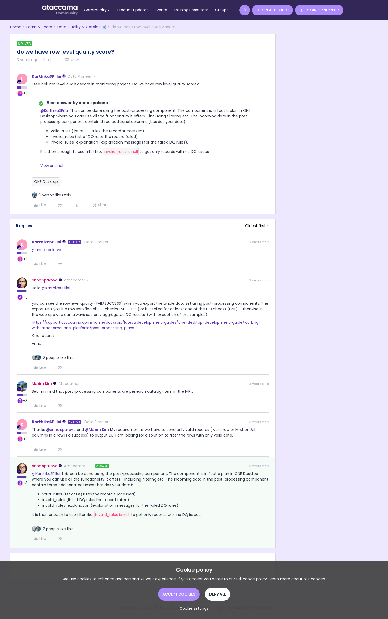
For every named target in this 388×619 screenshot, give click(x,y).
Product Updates (132, 10)
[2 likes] (58, 357)
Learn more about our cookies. (297, 579)
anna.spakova (45, 280)
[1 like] (55, 195)
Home (15, 27)
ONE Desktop (46, 181)
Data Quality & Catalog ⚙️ (81, 27)
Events (161, 10)
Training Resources (191, 10)
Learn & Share (39, 27)
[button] (272, 10)
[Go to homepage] (60, 10)
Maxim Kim (42, 383)
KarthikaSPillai (46, 76)
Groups (221, 10)
